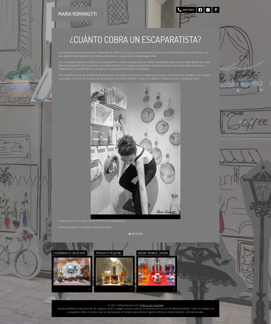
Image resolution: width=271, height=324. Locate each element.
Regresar (135, 233)
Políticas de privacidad (151, 305)
